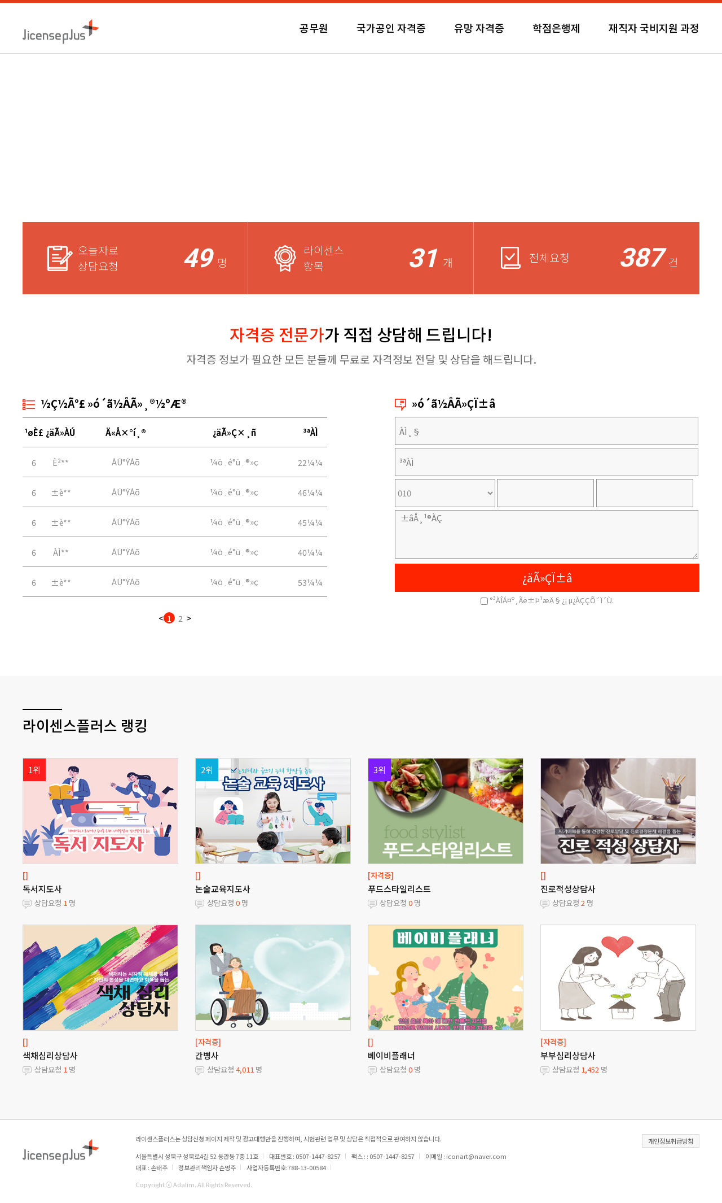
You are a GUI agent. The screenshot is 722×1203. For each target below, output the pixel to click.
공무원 (314, 27)
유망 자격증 (479, 27)
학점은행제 (556, 27)
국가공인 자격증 (391, 27)
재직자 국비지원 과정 (654, 27)
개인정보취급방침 (670, 1140)
